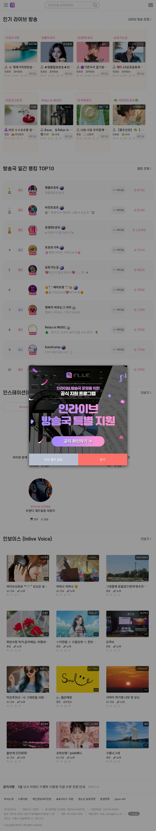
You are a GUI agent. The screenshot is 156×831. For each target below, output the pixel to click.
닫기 (102, 459)
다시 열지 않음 (53, 459)
